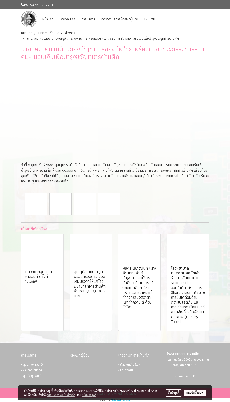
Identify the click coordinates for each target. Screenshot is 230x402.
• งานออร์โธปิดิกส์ (31, 370)
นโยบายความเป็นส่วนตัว (61, 395)
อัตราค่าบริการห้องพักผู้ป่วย (119, 19)
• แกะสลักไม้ (125, 370)
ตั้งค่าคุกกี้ (173, 393)
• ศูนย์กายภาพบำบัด (32, 364)
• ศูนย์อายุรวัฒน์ (30, 375)
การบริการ (88, 19)
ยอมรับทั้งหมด (194, 393)
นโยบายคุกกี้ (89, 395)
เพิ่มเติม (149, 19)
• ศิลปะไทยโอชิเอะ (129, 364)
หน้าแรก (48, 19)
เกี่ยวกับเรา (67, 19)
